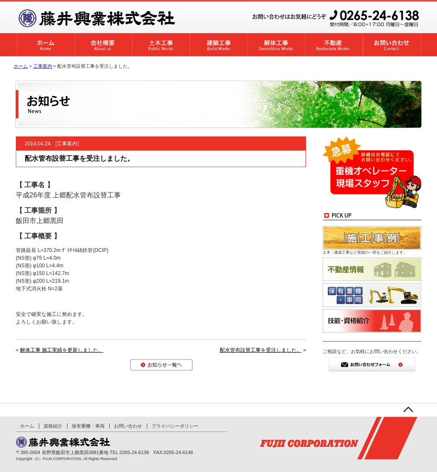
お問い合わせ (128, 426)
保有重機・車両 (88, 426)
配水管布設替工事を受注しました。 (261, 350)
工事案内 (67, 144)
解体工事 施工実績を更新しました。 (61, 350)
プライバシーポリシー (174, 426)
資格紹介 (53, 426)
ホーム (21, 66)
